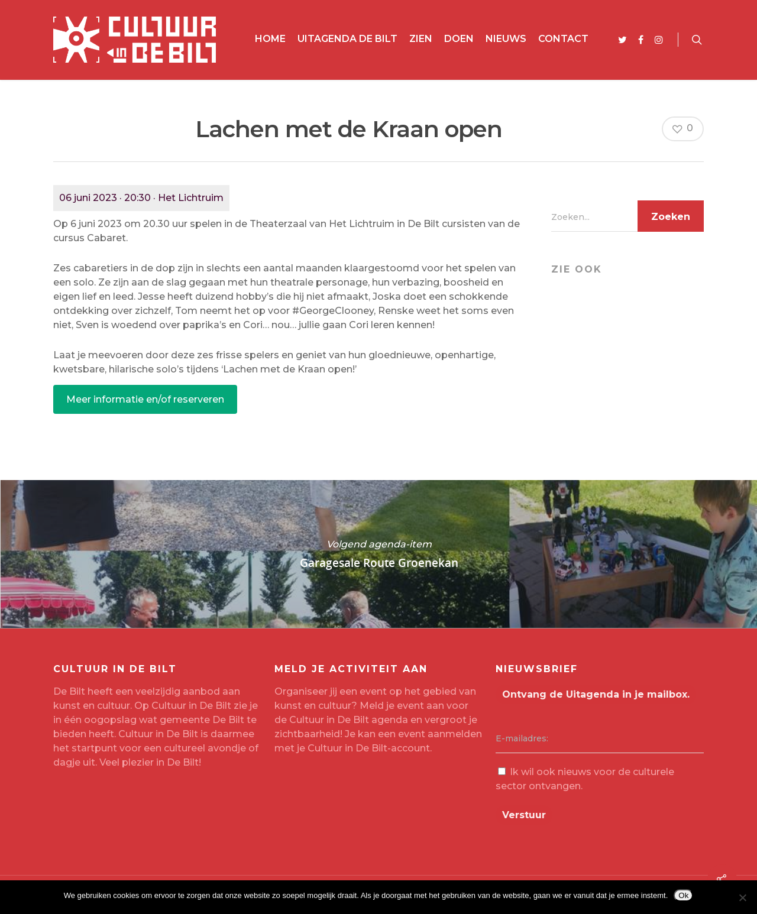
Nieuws (506, 38)
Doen (459, 38)
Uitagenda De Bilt (347, 38)
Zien (420, 38)
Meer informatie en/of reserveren (145, 399)
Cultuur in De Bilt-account (369, 748)
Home (270, 38)
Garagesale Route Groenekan (378, 554)
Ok (683, 895)
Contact (563, 38)
